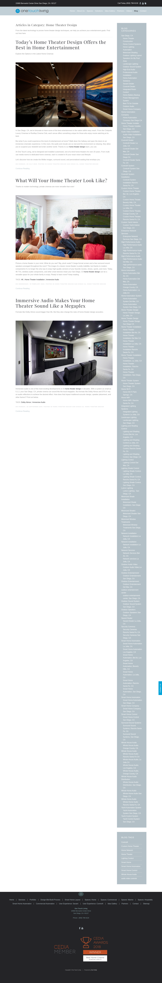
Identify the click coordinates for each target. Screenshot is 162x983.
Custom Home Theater (130, 846)
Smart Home (126, 862)
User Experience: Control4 (93, 904)
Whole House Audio (129, 874)
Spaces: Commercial (109, 900)
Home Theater (126, 854)
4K (22, 279)
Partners (120, 11)
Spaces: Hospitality (145, 900)
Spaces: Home (90, 900)
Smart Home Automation (130, 866)
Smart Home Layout (72, 900)
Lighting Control (127, 858)
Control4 (124, 842)
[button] (81, 894)
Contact (143, 11)
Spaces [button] (90, 11)
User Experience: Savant (68, 904)
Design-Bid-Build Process (50, 900)
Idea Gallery (110, 11)
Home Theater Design (88, 164)
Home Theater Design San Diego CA (62, 164)
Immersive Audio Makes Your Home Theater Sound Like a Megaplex (55, 303)
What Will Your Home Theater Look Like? (61, 180)
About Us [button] (81, 11)
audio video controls (129, 878)
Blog (136, 11)
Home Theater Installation (35, 279)
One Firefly (94, 970)
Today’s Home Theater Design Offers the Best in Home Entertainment (61, 44)
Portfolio (33, 900)
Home (72, 11)
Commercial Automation (45, 904)
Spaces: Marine (127, 900)
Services (22, 900)
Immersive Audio (52, 279)
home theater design (92, 272)
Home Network (127, 850)
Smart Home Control (129, 870)
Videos (129, 11)
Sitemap (146, 904)
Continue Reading (23, 168)
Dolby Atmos (26, 402)
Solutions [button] (99, 11)
